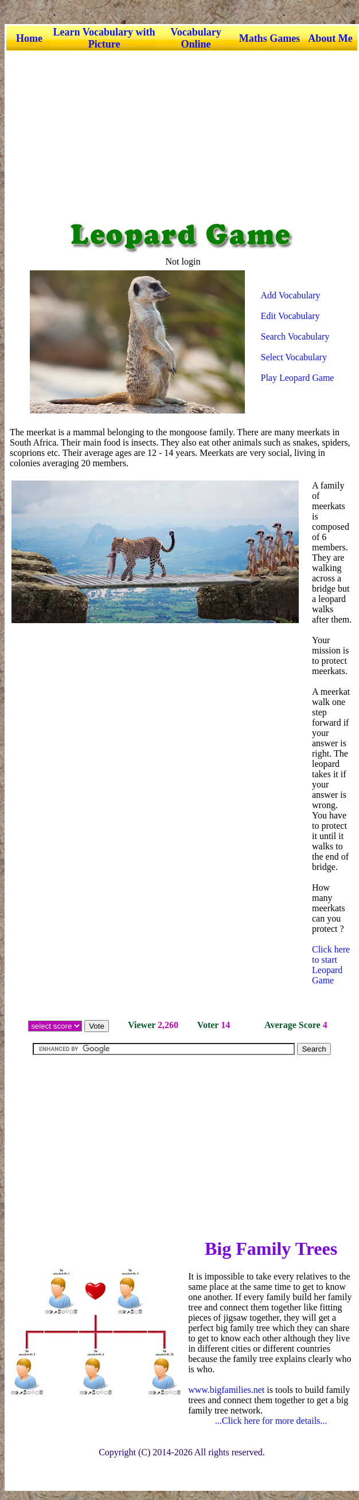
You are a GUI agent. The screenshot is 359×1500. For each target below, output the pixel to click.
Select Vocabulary (294, 357)
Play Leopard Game (297, 378)
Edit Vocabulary (290, 316)
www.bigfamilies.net (226, 1390)
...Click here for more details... (271, 1421)
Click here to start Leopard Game (331, 964)
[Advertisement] (181, 131)
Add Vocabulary (291, 295)
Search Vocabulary (295, 336)
